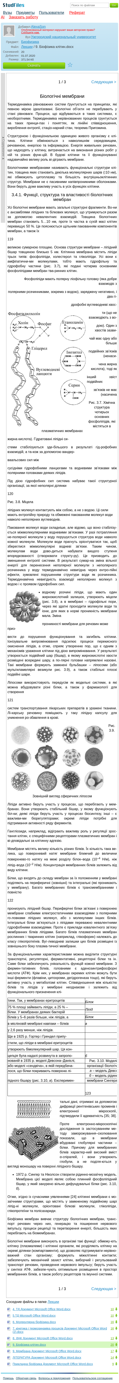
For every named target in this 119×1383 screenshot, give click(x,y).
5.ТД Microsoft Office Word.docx (34, 1315)
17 (112, 1351)
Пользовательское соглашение (93, 1378)
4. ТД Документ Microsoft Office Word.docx (42, 1309)
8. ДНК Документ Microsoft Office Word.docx (43, 1338)
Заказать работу (23, 17)
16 (112, 1322)
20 (112, 1344)
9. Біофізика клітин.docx (29, 1344)
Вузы (7, 12)
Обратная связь (26, 1378)
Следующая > (103, 82)
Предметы (25, 12)
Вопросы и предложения (54, 1378)
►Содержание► (3, 148)
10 (112, 1309)
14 (112, 1357)
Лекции (27, 47)
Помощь (8, 1378)
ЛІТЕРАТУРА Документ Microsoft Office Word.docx (47, 1357)
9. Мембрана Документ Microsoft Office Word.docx (47, 1351)
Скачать (34, 65)
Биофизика (30, 42)
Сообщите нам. (30, 32)
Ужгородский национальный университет (63, 37)
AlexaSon (38, 26)
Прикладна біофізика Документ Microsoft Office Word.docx (53, 1364)
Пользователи (51, 12)
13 (112, 1338)
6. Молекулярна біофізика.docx (34, 1322)
